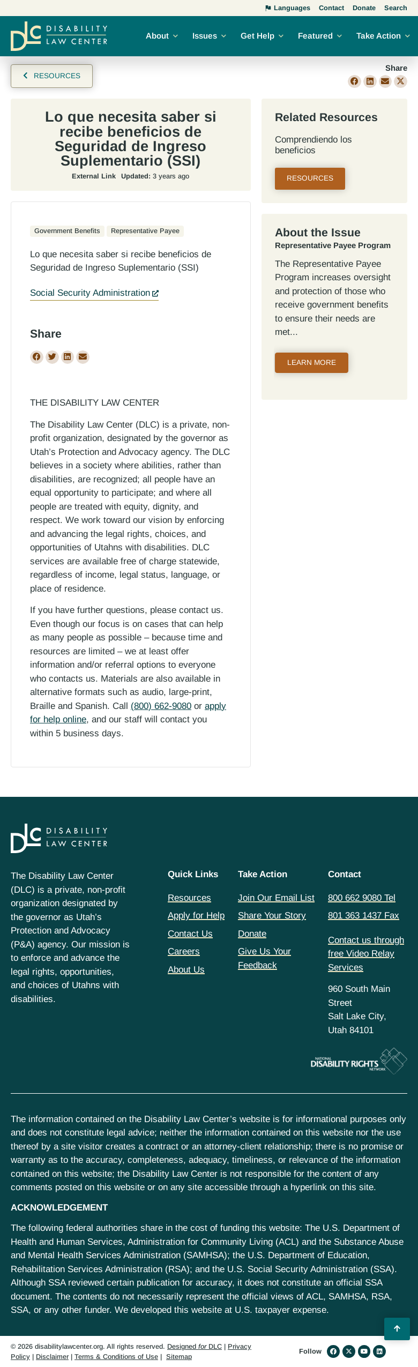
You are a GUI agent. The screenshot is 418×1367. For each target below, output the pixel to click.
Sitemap (179, 1357)
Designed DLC (194, 1346)
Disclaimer (52, 1357)
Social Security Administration (90, 293)
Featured (315, 35)
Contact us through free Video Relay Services (366, 954)
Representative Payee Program (333, 245)
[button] (354, 81)
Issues (204, 35)
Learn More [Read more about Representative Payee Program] (311, 362)
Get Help (257, 35)
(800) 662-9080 (161, 706)
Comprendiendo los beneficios (313, 145)
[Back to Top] (397, 1329)
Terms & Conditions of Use (116, 1357)
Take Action (378, 35)
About (157, 35)
